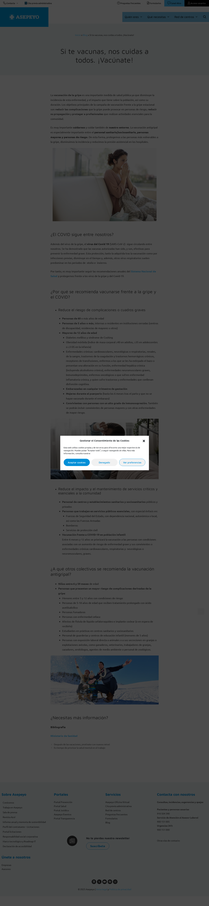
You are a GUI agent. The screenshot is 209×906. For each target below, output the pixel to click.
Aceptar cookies (77, 462)
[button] (143, 440)
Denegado (104, 462)
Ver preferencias (132, 462)
